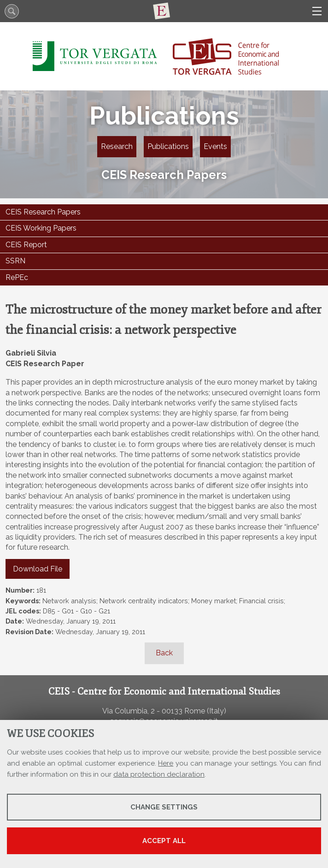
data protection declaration (159, 774)
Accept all (164, 841)
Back (164, 652)
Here (165, 763)
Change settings (164, 807)
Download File (37, 569)
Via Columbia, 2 (128, 711)
